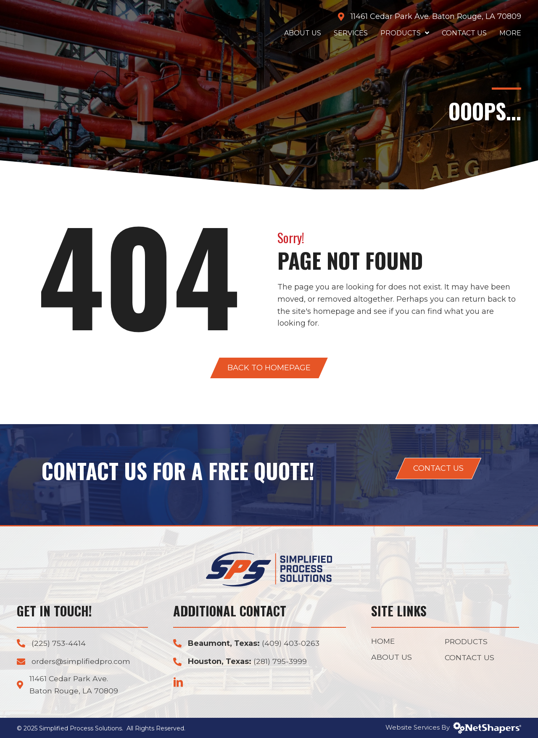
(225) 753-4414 (59, 643)
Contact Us (470, 658)
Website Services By (453, 727)
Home (383, 641)
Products (467, 642)
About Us (391, 658)
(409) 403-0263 (291, 643)
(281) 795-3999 (280, 661)
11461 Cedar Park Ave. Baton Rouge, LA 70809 (436, 16)
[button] (269, 368)
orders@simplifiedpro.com (82, 661)
